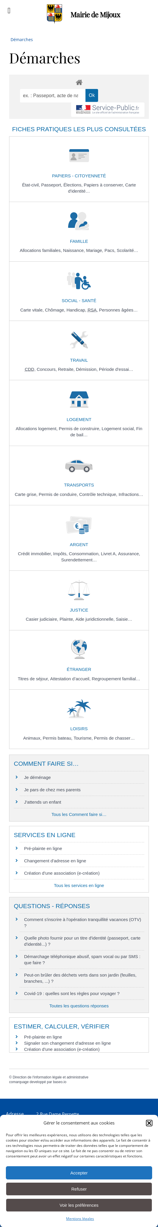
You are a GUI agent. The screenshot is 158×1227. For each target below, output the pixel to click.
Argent (79, 544)
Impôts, (61, 553)
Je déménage (37, 777)
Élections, (73, 184)
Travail (79, 360)
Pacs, (111, 250)
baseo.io (59, 1082)
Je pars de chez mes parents (52, 789)
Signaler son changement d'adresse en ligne (67, 1043)
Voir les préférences (79, 1205)
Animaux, (33, 737)
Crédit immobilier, (35, 553)
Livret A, (109, 553)
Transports (79, 484)
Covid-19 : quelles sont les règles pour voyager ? (72, 993)
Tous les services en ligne (79, 885)
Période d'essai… (116, 369)
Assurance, (129, 553)
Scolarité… (127, 250)
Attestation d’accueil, (71, 678)
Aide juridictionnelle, (95, 619)
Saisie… (124, 619)
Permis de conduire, (59, 494)
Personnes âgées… (118, 309)
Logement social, (119, 428)
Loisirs (79, 728)
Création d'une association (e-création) (62, 873)
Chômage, (55, 309)
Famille (79, 241)
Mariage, (95, 250)
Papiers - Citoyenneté (79, 175)
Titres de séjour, (34, 678)
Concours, (47, 369)
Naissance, (74, 250)
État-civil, (31, 184)
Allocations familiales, (41, 250)
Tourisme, (84, 737)
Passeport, (52, 184)
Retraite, (67, 369)
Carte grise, (27, 494)
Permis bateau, (58, 737)
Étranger (79, 669)
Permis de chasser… (114, 737)
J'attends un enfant (42, 802)
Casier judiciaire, (43, 619)
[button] (149, 1123)
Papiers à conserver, (104, 184)
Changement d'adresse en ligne (55, 860)
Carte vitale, (32, 309)
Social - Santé (79, 300)
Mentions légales (80, 1218)
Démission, (87, 369)
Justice (79, 609)
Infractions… (131, 494)
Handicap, (77, 309)
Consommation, (85, 553)
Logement (79, 419)
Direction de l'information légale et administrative (50, 1077)
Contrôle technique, (98, 494)
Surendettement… (79, 559)
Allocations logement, (37, 428)
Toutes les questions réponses (79, 1005)
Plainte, (67, 619)
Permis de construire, (80, 428)
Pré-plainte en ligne (43, 848)
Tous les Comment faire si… (79, 814)
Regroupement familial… (116, 678)
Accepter (79, 1172)
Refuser (79, 1188)
